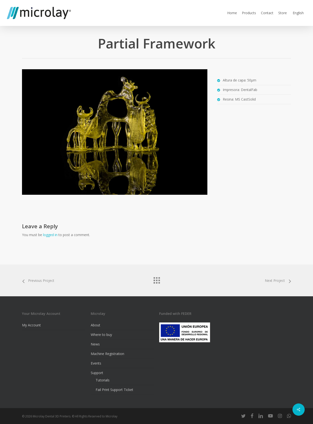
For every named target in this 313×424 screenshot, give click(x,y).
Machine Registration (107, 353)
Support (97, 372)
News (95, 344)
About (95, 325)
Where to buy (101, 334)
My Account (31, 325)
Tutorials (103, 380)
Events (96, 363)
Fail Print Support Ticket (114, 389)
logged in (50, 234)
